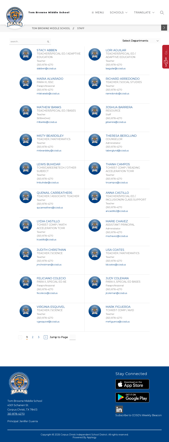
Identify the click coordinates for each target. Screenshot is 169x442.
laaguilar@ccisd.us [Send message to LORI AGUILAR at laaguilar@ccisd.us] (115, 68)
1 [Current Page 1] (26, 337)
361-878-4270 (16, 413)
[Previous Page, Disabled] (20, 337)
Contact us (166, 51)
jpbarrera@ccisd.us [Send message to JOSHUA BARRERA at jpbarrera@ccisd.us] (116, 122)
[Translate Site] (144, 12)
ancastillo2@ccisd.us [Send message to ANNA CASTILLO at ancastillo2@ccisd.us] (117, 211)
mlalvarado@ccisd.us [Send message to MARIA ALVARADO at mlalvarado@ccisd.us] (48, 93)
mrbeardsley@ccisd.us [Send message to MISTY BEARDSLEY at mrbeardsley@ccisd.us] (49, 150)
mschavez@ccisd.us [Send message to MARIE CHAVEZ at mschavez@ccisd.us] (117, 236)
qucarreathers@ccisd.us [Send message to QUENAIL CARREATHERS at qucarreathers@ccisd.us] (50, 207)
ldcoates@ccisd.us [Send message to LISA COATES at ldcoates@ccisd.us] (116, 264)
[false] (30, 41)
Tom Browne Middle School (51, 28)
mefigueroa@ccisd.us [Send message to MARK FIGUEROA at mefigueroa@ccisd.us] (118, 321)
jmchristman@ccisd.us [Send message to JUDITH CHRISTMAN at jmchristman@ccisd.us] (49, 264)
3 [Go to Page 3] (38, 337)
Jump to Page (59, 337)
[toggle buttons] (164, 28)
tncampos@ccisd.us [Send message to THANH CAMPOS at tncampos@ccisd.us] (117, 182)
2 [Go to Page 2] (32, 337)
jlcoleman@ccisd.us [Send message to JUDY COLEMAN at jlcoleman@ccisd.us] (116, 293)
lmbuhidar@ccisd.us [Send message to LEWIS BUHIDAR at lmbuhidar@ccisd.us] (48, 182)
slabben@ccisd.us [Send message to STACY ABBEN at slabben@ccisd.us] (46, 68)
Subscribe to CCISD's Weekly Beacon (138, 415)
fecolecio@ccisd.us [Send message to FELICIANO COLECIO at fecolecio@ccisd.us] (47, 293)
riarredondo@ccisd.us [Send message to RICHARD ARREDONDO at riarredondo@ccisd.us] (117, 93)
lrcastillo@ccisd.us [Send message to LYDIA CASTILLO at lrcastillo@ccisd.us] (46, 239)
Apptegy (91, 437)
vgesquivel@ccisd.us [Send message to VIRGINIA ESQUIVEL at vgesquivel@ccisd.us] (48, 321)
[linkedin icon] (119, 412)
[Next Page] (46, 337)
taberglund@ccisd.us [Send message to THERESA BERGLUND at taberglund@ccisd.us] (117, 150)
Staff (80, 28)
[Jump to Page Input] (72, 337)
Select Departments (135, 40)
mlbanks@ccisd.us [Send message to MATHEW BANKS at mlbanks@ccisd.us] (47, 122)
